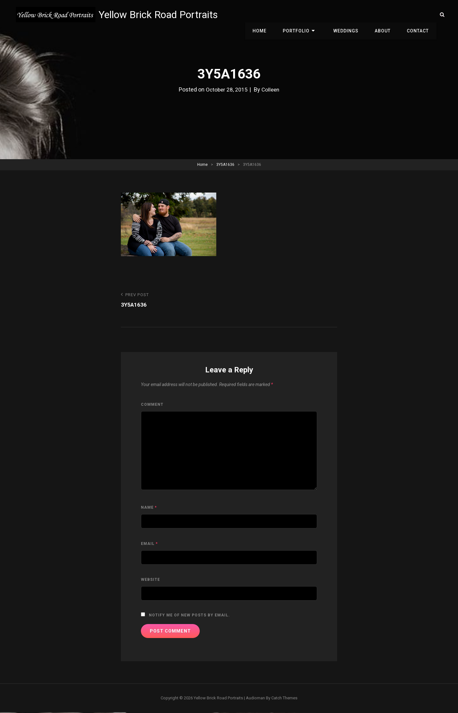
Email (149, 544)
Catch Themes (284, 698)
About (386, 14)
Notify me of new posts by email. (189, 615)
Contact (419, 14)
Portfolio (306, 14)
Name (149, 508)
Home (272, 14)
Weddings (351, 14)
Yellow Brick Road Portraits (159, 15)
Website (150, 580)
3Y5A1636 (225, 164)
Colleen (271, 89)
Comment (152, 405)
